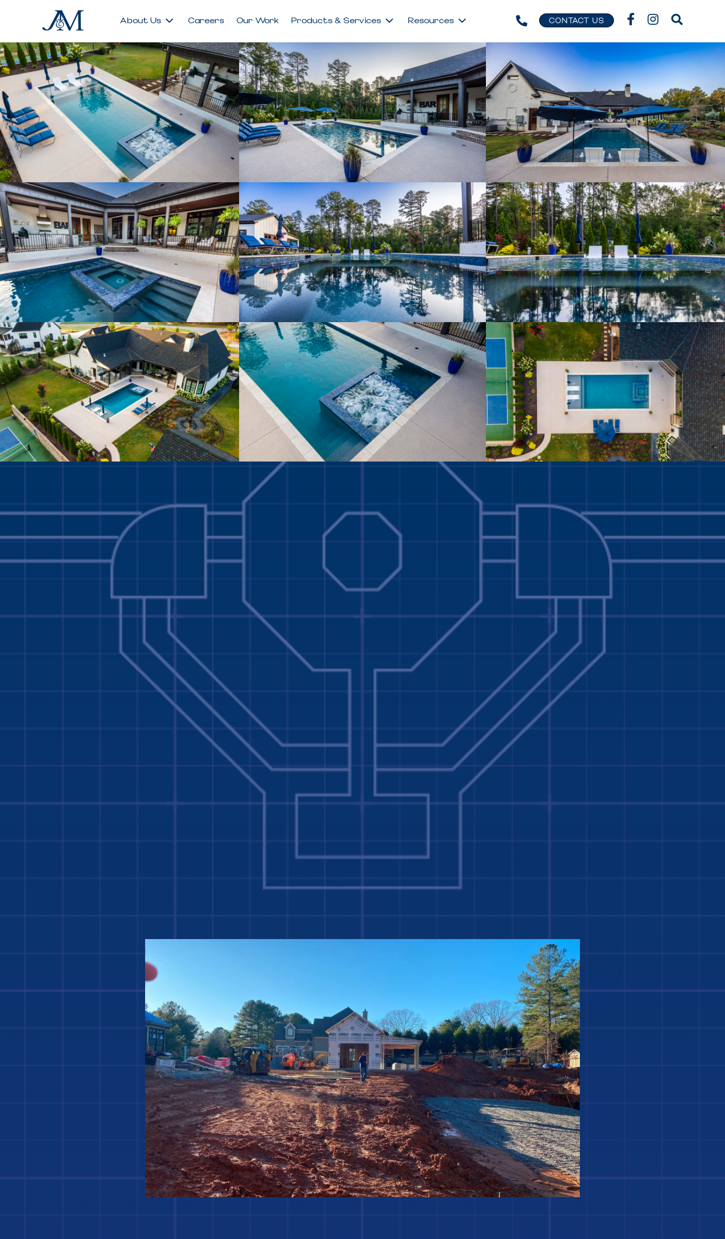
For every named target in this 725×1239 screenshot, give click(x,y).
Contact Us (576, 21)
